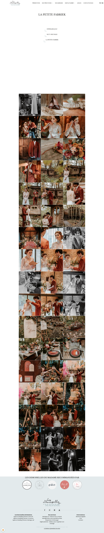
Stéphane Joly (52, 29)
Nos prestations (47, 3)
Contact (80, 520)
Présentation (36, 3)
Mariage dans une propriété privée (52, 518)
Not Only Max (52, 34)
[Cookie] (3, 530)
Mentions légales (80, 516)
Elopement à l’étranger (52, 520)
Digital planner (69, 3)
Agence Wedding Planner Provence (23, 518)
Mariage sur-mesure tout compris (52, 516)
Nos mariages (59, 3)
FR (100, 3)
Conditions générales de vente (52, 528)
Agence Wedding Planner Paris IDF (23, 516)
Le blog (79, 3)
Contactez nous (88, 3)
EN (102, 3)
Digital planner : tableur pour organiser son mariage (52, 522)
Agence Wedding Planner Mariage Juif (23, 520)
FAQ (80, 518)
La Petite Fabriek (52, 39)
